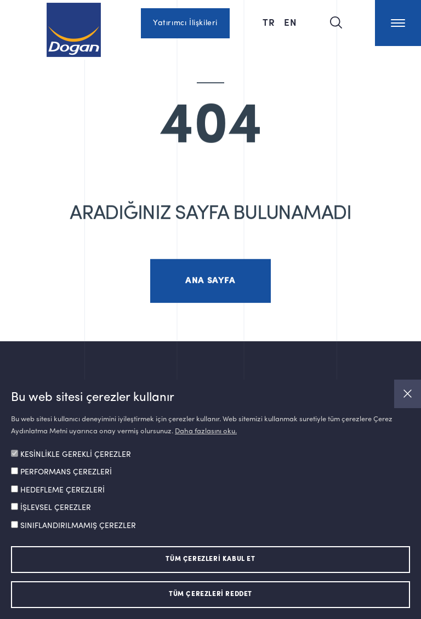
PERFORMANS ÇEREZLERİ (66, 472)
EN (290, 21)
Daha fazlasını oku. (206, 431)
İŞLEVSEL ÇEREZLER (55, 508)
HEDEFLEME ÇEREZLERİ (62, 490)
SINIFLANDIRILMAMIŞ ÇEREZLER (78, 526)
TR (269, 21)
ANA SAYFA (210, 287)
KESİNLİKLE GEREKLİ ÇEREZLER (75, 454)
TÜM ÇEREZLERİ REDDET (210, 594)
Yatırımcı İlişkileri (185, 23)
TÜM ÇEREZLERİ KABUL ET (210, 559)
